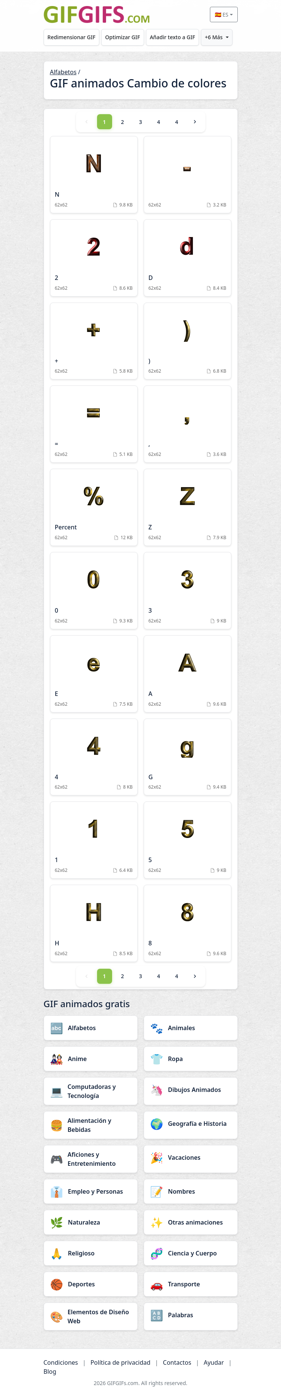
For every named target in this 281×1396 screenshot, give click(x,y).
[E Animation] (93, 674)
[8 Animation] (187, 923)
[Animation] (187, 174)
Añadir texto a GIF (172, 37)
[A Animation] (187, 674)
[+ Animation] (93, 341)
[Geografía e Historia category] (190, 1124)
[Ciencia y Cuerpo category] (190, 1253)
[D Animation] (187, 258)
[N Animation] (93, 174)
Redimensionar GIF (71, 37)
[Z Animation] (187, 507)
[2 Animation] (93, 258)
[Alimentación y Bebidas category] (90, 1125)
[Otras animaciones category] (190, 1222)
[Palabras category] (190, 1315)
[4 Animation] (93, 757)
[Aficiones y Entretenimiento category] (90, 1159)
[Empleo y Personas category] (90, 1191)
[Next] (194, 121)
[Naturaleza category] (90, 1222)
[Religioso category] (90, 1253)
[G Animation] (187, 757)
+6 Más (214, 37)
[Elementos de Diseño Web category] (90, 1316)
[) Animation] (187, 341)
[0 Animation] (93, 590)
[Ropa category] (190, 1059)
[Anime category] (90, 1059)
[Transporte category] (190, 1284)
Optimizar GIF (122, 37)
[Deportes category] (90, 1284)
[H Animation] (93, 923)
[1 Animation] (93, 840)
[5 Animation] (187, 840)
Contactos (177, 1362)
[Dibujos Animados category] (190, 1090)
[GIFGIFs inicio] (97, 14)
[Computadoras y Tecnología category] (90, 1091)
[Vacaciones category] (190, 1157)
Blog (50, 1371)
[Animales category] (190, 1028)
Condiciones (61, 1362)
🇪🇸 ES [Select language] (221, 14)
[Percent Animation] (93, 507)
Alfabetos (63, 72)
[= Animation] (93, 424)
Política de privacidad (120, 1362)
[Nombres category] (190, 1191)
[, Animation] (187, 424)
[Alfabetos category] (90, 1028)
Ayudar (214, 1362)
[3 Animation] (187, 590)
